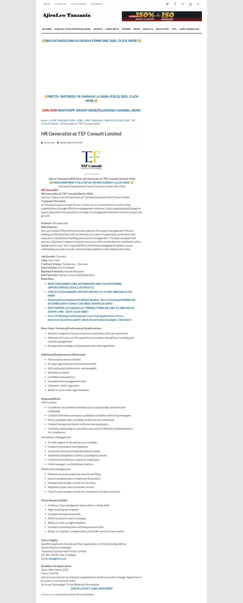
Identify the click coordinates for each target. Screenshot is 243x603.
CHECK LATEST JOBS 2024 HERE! (91, 588)
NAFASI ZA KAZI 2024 (117, 120)
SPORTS (98, 29)
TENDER (126, 29)
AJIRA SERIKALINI (189, 29)
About (46, 4)
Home (47, 29)
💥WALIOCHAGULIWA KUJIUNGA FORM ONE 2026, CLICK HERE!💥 (92, 41)
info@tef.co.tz (57, 558)
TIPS (174, 29)
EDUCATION (162, 29)
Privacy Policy (78, 4)
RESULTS (148, 29)
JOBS (80, 120)
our (50, 584)
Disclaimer (96, 4)
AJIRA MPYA (112, 29)
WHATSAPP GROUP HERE (77, 110)
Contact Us (61, 4)
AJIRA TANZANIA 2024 (62, 120)
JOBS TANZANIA (93, 120)
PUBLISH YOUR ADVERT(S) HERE (73, 29)
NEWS (136, 29)
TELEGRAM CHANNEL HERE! (119, 110)
